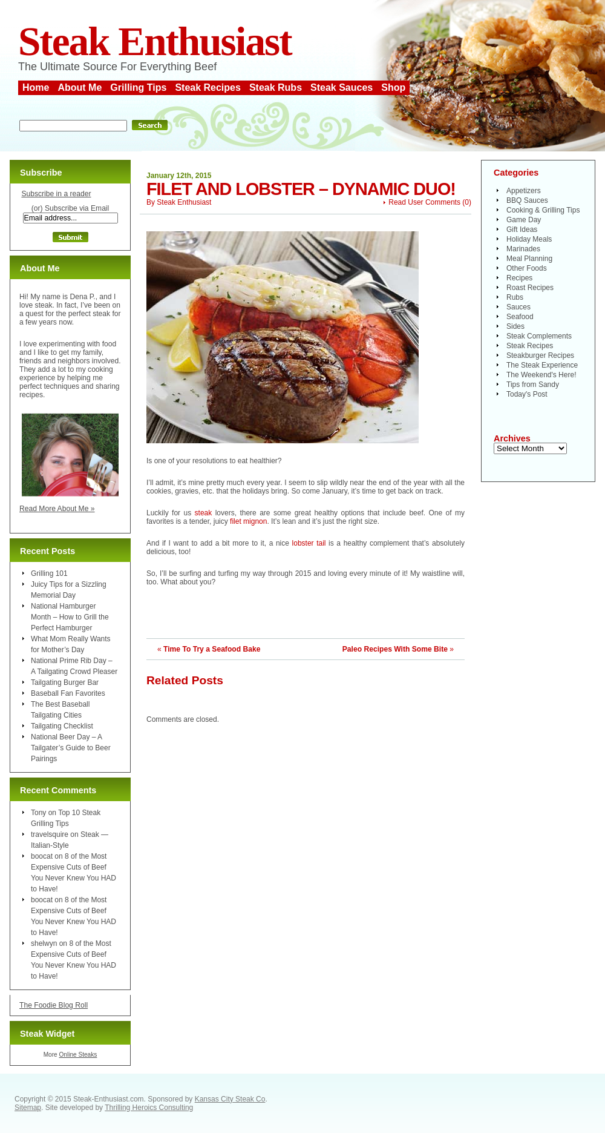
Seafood (520, 316)
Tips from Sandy (532, 384)
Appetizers (523, 191)
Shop (393, 87)
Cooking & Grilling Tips (543, 210)
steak (203, 513)
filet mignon (248, 521)
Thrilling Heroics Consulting (149, 1107)
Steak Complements (539, 336)
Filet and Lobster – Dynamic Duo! (301, 189)
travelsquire (49, 834)
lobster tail (310, 543)
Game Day (523, 220)
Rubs (514, 297)
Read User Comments (424, 202)
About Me (79, 87)
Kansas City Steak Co (230, 1099)
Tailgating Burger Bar (65, 682)
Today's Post (527, 394)
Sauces (518, 307)
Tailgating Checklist (62, 726)
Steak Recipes (208, 87)
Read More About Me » (57, 508)
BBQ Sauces (527, 200)
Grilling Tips (138, 87)
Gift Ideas (521, 229)
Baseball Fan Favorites (68, 693)
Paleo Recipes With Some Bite (395, 649)
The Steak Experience (542, 365)
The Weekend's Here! (541, 375)
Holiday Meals (529, 239)
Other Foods (526, 268)
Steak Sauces (341, 87)
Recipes (519, 278)
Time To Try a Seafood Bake (211, 649)
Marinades (523, 249)
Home (35, 87)
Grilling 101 (49, 573)
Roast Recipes (530, 287)
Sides (515, 326)
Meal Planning (529, 258)
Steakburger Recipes (540, 355)
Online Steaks (78, 1054)
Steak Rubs (275, 87)
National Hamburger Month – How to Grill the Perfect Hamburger (70, 617)
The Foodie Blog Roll (53, 1005)
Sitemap (28, 1107)
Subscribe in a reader (56, 194)
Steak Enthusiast (155, 41)
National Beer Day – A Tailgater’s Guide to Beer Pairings (71, 748)
